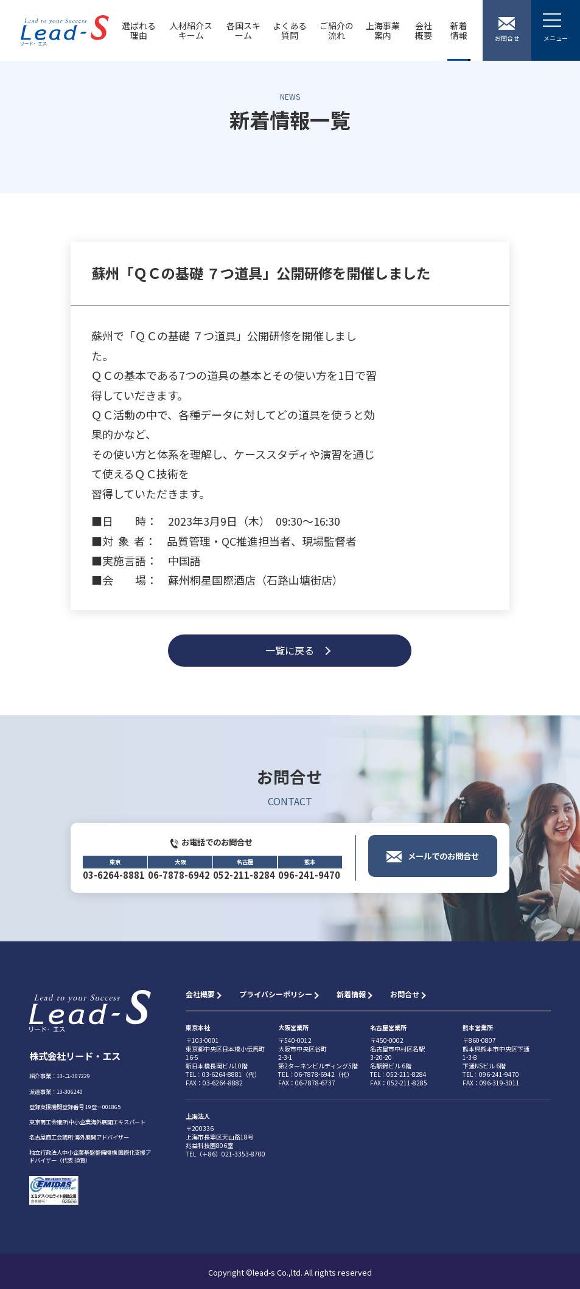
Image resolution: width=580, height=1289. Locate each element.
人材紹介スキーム (191, 30)
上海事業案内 (383, 30)
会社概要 (423, 30)
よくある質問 (290, 30)
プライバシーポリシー (275, 994)
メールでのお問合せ (443, 869)
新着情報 (458, 30)
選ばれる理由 (139, 30)
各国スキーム (243, 30)
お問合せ (404, 994)
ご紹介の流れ (337, 30)
